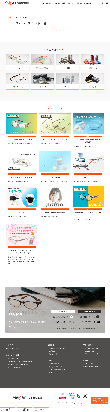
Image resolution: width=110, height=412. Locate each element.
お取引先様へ (88, 3)
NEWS (97, 3)
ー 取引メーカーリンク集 (90, 354)
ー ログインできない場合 (90, 348)
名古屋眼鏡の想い (47, 3)
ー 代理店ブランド (53, 364)
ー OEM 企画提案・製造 (14, 367)
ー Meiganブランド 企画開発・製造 (17, 364)
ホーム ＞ (19, 18)
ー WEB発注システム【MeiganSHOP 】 (19, 361)
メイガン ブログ (88, 363)
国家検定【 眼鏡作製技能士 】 (92, 366)
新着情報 (86, 360)
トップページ (11, 345)
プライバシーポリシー (64, 403)
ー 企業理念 (51, 351)
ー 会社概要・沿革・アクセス (56, 348)
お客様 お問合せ (6, 409)
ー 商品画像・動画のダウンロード (93, 351)
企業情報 (79, 3)
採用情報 (39, 409)
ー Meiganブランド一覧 (55, 367)
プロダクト (71, 3)
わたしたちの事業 (60, 3)
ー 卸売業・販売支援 (12, 358)
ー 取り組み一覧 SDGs (55, 354)
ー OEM (50, 373)
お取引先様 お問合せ (23, 409)
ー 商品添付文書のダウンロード (58, 370)
